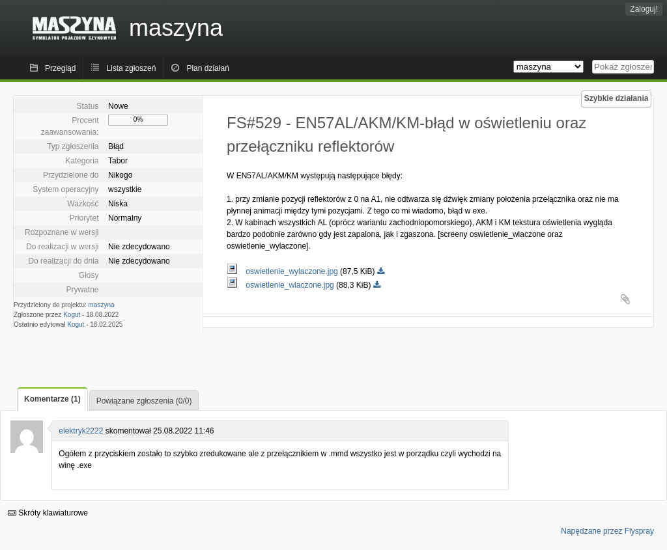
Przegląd (60, 68)
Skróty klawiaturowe (48, 512)
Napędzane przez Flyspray (607, 531)
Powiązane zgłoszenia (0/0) (144, 401)
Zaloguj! (644, 9)
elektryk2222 (81, 430)
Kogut (71, 314)
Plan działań (207, 68)
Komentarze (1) (52, 399)
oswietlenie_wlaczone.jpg (281, 285)
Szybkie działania (616, 98)
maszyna (102, 305)
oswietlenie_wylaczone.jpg (283, 271)
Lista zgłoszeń (131, 68)
